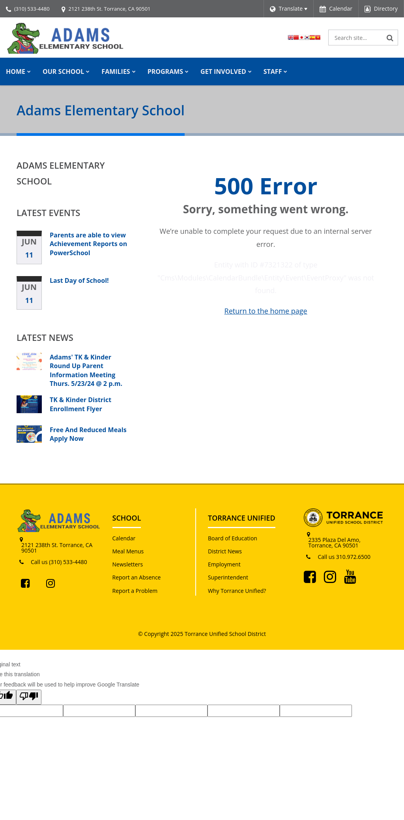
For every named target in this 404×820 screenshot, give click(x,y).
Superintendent (228, 577)
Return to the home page (265, 311)
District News (225, 551)
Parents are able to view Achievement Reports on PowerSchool (88, 244)
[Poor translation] (28, 697)
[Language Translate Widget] (289, 8)
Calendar (124, 538)
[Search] (390, 37)
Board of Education (232, 538)
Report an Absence (136, 577)
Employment (224, 564)
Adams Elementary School (61, 173)
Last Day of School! (79, 280)
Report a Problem (135, 590)
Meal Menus (128, 551)
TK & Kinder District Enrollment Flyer (80, 404)
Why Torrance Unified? (237, 590)
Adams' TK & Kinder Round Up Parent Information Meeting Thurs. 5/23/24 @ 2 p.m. (86, 370)
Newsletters (127, 564)
